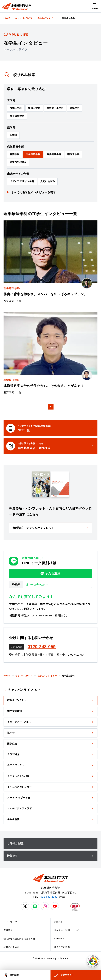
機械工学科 (16, 108)
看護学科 (14, 154)
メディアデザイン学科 (22, 181)
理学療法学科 (33, 154)
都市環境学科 (17, 116)
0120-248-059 (42, 646)
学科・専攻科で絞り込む (26, 89)
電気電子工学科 (55, 108)
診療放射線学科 (18, 162)
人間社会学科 (47, 181)
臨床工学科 (73, 154)
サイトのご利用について (66, 930)
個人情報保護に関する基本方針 (19, 938)
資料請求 (8, 930)
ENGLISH (59, 938)
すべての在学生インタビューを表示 (33, 192)
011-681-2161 (49, 896)
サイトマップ (10, 922)
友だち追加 (50, 573)
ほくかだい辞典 (62, 947)
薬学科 (13, 135)
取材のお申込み (11, 947)
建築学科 (75, 108)
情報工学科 (34, 108)
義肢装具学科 (54, 154)
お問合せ (58, 922)
